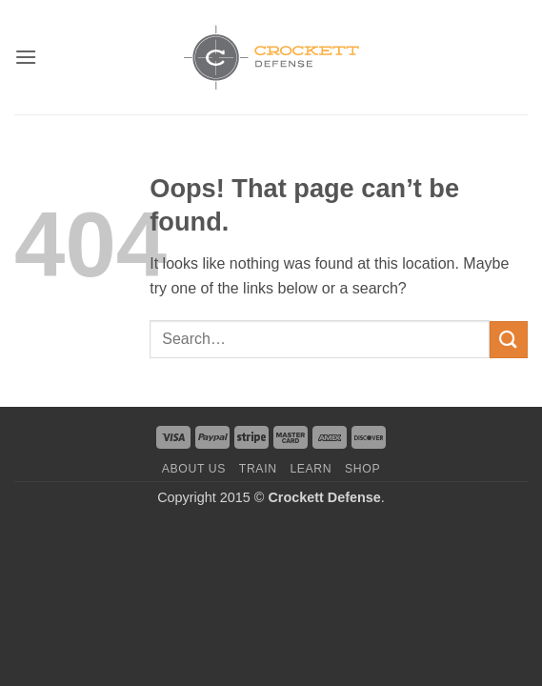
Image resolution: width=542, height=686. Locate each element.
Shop (362, 468)
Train (258, 468)
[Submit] (509, 339)
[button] (25, 56)
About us (194, 468)
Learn (310, 468)
